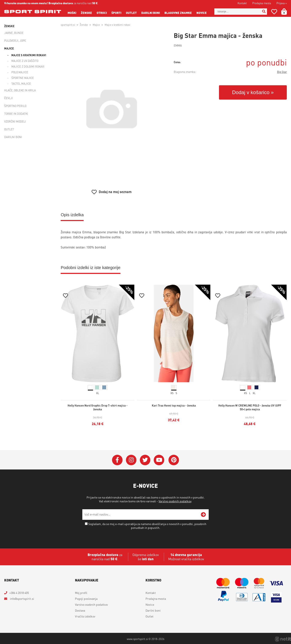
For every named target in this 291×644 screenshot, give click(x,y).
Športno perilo (15, 106)
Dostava (80, 610)
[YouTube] (159, 460)
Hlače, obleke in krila (20, 90)
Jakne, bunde (14, 33)
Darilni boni (150, 13)
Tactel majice (21, 83)
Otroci (102, 13)
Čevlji (8, 98)
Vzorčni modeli (15, 121)
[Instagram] (131, 460)
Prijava (281, 3)
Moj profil (81, 593)
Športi (116, 13)
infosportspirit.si (21, 598)
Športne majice (22, 78)
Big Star (282, 71)
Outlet (131, 13)
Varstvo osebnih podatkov (175, 501)
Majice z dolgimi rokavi (27, 66)
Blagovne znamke (178, 13)
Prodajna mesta (261, 3)
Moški (72, 13)
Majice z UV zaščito (24, 61)
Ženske (86, 13)
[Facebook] (117, 460)
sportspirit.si (68, 24)
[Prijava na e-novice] (203, 514)
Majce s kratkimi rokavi (28, 55)
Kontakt (242, 3)
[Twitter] (145, 460)
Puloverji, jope (15, 40)
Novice (201, 13)
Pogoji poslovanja (86, 598)
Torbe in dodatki (16, 113)
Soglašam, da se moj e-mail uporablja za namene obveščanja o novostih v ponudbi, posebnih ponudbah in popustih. (147, 525)
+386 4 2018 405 (19, 593)
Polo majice (19, 72)
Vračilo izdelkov (85, 616)
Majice (9, 48)
